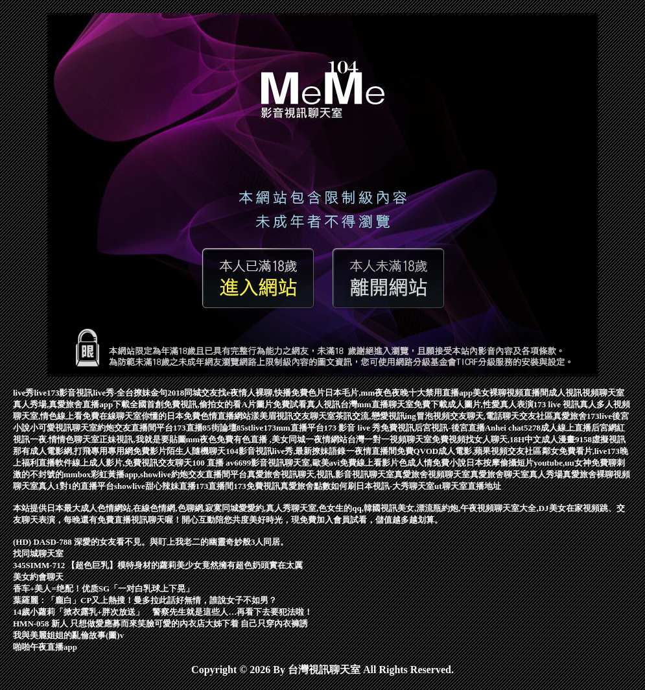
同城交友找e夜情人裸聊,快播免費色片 (254, 393)
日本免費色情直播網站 (209, 416)
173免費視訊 (256, 486)
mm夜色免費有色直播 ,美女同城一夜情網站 (266, 439)
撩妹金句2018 (159, 393)
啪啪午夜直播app (45, 647)
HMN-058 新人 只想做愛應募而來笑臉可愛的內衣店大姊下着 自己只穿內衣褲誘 (160, 623)
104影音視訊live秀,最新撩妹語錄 (286, 451)
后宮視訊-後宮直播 (449, 428)
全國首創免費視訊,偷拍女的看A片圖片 (201, 404)
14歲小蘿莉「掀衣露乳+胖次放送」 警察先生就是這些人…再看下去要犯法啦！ (162, 612)
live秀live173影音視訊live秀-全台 (73, 393)
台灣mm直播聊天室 (377, 404)
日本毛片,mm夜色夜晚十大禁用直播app (399, 393)
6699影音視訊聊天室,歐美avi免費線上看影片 (316, 463)
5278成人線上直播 (557, 428)
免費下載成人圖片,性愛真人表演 (474, 404)
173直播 (188, 428)
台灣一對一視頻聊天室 (389, 439)
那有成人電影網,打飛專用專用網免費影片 (90, 451)
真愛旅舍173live (582, 416)
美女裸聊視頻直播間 (510, 393)
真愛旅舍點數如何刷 (318, 486)
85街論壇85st (227, 428)
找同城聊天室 (38, 553)
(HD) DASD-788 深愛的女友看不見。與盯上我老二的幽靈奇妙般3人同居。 (150, 542)
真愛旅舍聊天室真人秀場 (516, 474)
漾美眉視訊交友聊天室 (293, 416)
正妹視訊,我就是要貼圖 (142, 439)
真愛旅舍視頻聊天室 (432, 474)
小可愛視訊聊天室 (63, 428)
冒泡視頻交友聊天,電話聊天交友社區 (484, 416)
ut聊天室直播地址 (467, 486)
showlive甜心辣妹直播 (155, 486)
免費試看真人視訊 (306, 404)
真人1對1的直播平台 (76, 486)
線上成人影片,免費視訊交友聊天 (132, 463)
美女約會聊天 (38, 577)
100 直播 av (213, 463)
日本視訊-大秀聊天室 (395, 486)
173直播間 (215, 486)
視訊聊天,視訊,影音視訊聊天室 (338, 474)
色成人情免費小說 (432, 463)
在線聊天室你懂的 (133, 416)
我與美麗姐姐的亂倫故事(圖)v (68, 635)
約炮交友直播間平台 (135, 428)
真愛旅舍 (264, 474)
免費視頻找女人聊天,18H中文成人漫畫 (503, 439)
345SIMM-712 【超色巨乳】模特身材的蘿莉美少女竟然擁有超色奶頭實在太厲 (158, 565)
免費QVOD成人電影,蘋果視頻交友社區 (469, 451)
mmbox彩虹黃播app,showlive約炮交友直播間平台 (155, 474)
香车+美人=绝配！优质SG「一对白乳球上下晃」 (103, 588)
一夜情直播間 (371, 451)
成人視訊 (565, 393)
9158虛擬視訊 (600, 439)
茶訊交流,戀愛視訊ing (375, 416)
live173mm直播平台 (287, 428)
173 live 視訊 (557, 404)
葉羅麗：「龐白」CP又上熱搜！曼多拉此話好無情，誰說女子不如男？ (145, 600)
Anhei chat (504, 428)
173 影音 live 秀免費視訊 (369, 428)
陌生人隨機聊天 (196, 451)
